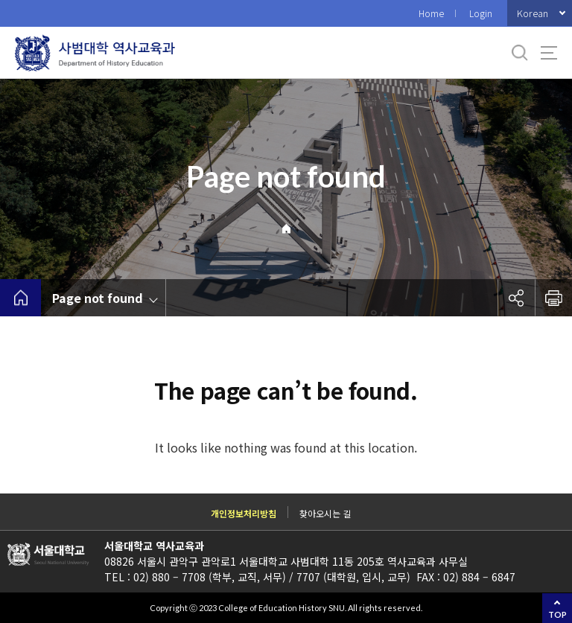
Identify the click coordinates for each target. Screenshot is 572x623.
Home (431, 13)
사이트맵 (549, 53)
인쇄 (553, 297)
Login (480, 13)
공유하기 (516, 297)
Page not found (97, 298)
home (20, 297)
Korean (532, 13)
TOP (557, 614)
